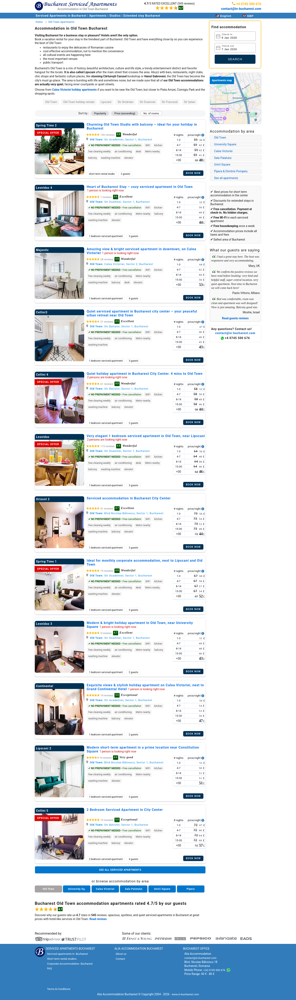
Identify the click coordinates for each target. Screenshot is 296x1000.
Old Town (220, 137)
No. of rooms (151, 113)
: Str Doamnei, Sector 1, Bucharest (118, 201)
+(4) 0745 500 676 (214, 970)
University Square (225, 144)
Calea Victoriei (223, 151)
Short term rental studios (61, 958)
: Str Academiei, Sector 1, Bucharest (119, 139)
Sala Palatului (223, 158)
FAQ (49, 968)
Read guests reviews (235, 318)
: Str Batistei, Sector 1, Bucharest (117, 824)
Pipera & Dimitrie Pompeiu (231, 171)
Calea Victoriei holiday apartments (74, 89)
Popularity (100, 113)
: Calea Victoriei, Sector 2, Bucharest (119, 264)
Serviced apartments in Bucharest (67, 953)
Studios (115, 15)
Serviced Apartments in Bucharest (61, 15)
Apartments (98, 15)
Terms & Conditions (58, 989)
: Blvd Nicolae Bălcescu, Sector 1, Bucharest (124, 513)
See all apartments (226, 178)
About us (121, 953)
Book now (193, 173)
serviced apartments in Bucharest (167, 915)
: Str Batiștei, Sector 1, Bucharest (117, 326)
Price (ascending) (124, 113)
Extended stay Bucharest (142, 15)
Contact (120, 958)
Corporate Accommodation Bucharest (70, 963)
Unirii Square (222, 164)
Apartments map (222, 80)
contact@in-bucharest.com (241, 9)
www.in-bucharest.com (185, 994)
